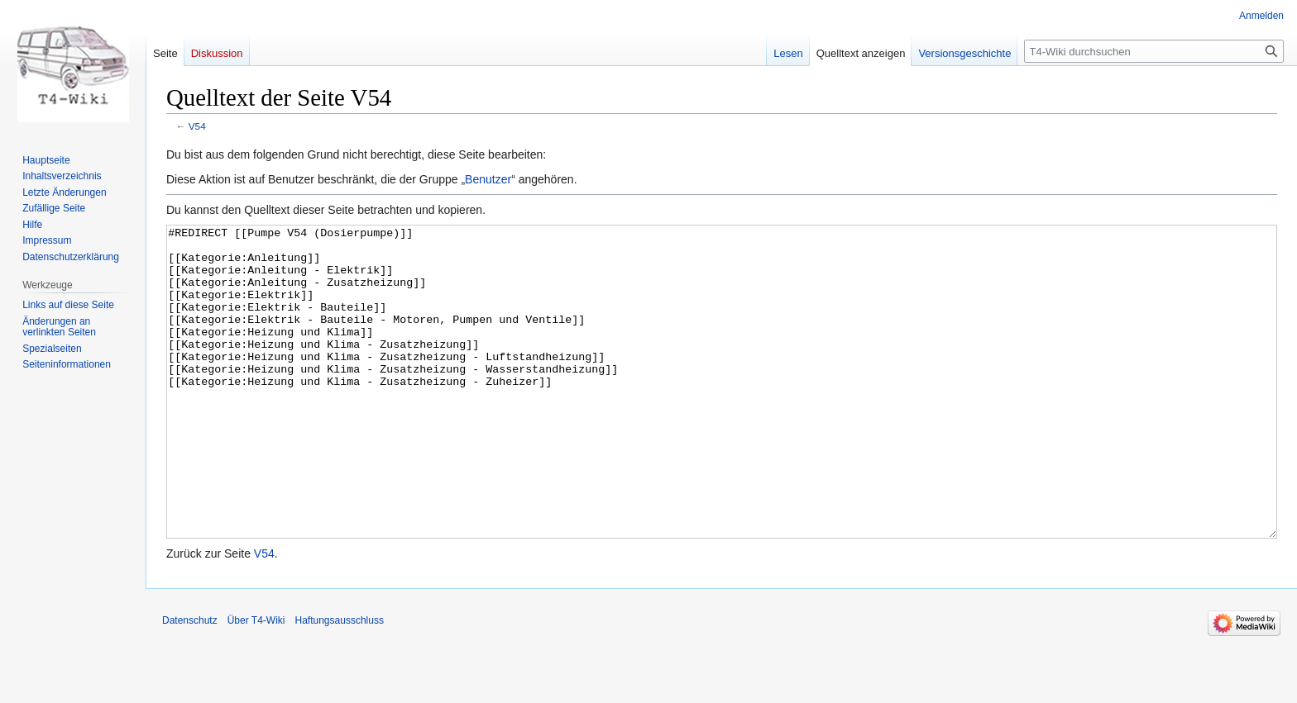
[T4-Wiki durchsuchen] (1154, 51)
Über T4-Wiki (256, 682)
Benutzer (488, 179)
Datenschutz (190, 682)
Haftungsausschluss (339, 682)
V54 (197, 126)
